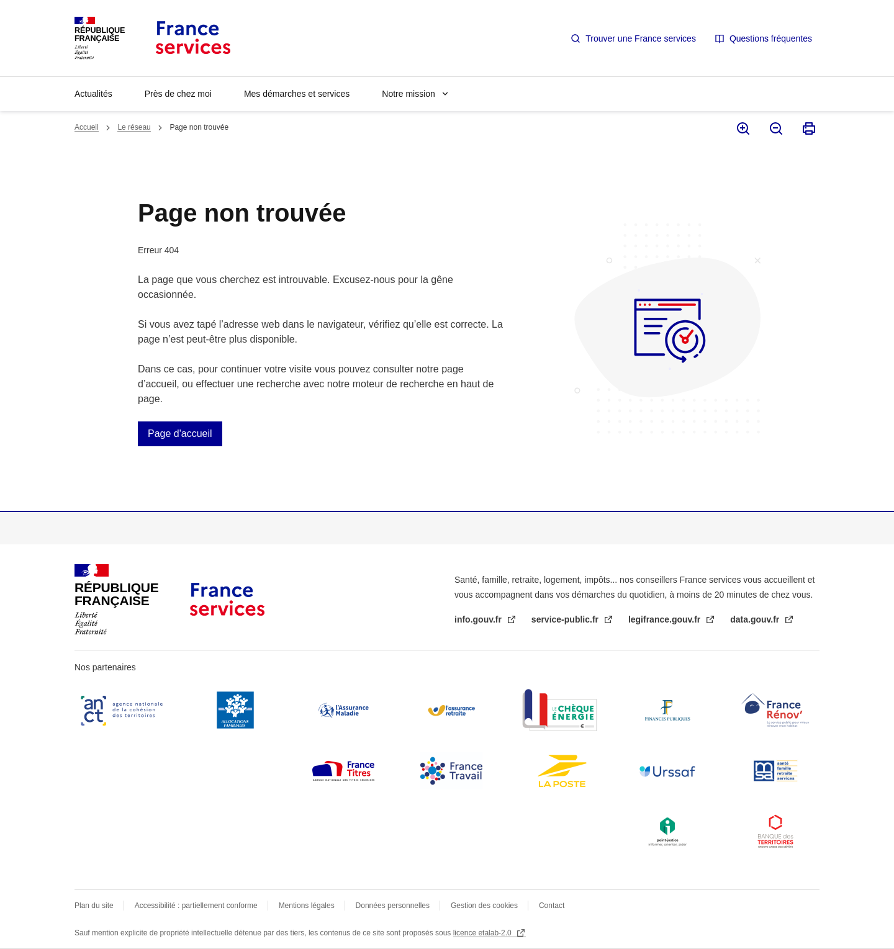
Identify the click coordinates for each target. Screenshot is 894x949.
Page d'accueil (180, 433)
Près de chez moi (178, 94)
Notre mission (408, 94)
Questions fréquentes (770, 38)
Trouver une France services (640, 38)
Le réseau (133, 127)
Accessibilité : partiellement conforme (196, 905)
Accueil (86, 127)
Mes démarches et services (297, 94)
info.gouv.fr (479, 619)
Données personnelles (393, 905)
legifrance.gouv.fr (665, 619)
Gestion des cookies (484, 905)
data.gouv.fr (756, 619)
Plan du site (94, 905)
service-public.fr (566, 619)
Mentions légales (307, 905)
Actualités (93, 94)
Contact (551, 905)
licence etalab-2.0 (483, 933)
